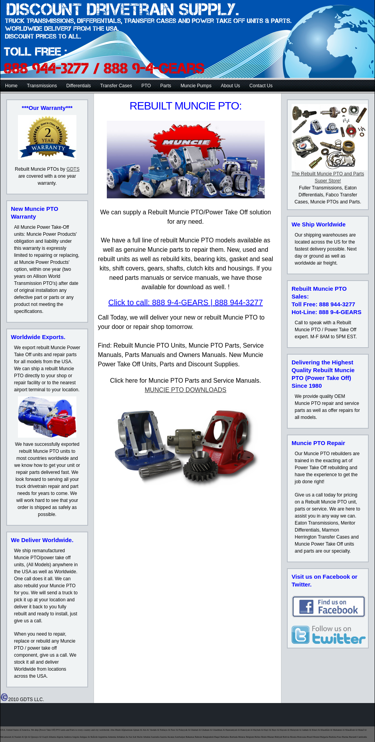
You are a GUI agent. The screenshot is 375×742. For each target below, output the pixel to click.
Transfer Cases (116, 85)
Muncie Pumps (195, 85)
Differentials (78, 85)
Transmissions (42, 85)
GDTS (73, 169)
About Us (230, 85)
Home (11, 85)
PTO (146, 85)
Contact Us (260, 85)
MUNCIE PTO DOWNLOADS (185, 390)
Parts (165, 85)
